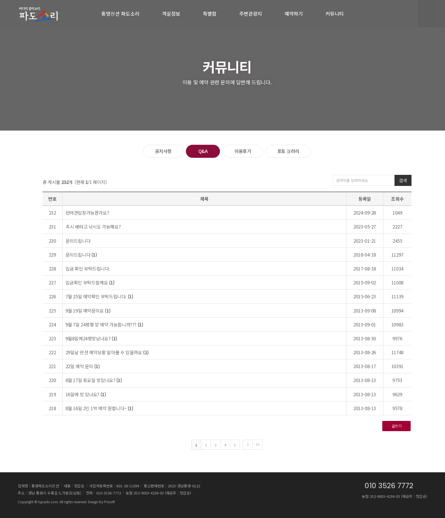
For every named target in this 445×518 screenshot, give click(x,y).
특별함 (210, 13)
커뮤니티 (335, 13)
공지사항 (163, 151)
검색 (403, 180)
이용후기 (242, 151)
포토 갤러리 (288, 151)
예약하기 (294, 13)
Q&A (203, 151)
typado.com (48, 501)
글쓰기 (397, 426)
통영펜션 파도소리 (120, 13)
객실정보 (171, 13)
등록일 (364, 198)
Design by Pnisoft (101, 501)
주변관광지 (250, 13)
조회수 (397, 198)
